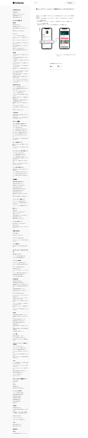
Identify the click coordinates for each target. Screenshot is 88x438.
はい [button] (52, 66)
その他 (14, 360)
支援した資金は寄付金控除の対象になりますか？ (20, 49)
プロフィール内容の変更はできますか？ (19, 86)
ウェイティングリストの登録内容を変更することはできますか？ (20, 203)
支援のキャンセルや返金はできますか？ (19, 48)
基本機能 (14, 52)
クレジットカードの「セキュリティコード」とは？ (20, 136)
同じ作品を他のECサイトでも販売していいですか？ (20, 326)
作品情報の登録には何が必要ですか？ (19, 282)
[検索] (48, 3)
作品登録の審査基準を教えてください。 (19, 288)
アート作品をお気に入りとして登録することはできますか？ (20, 55)
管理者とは (14, 384)
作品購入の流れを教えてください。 (18, 183)
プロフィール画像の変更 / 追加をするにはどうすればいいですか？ (20, 89)
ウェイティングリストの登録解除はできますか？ (20, 205)
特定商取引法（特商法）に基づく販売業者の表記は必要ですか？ (20, 329)
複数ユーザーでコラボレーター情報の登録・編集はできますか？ (20, 357)
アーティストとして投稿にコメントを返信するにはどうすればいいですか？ (20, 304)
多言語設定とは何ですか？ (17, 407)
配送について (15, 208)
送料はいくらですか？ (16, 213)
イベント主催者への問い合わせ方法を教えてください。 (20, 176)
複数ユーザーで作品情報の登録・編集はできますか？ (20, 286)
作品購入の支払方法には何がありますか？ (19, 188)
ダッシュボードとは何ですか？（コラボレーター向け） (20, 352)
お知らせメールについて (16, 375)
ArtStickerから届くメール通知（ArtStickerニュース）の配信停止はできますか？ (20, 100)
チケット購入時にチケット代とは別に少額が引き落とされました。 (20, 139)
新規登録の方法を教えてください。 (18, 26)
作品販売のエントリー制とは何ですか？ (19, 185)
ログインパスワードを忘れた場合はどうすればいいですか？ (20, 95)
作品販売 (14, 312)
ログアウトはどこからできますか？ (18, 105)
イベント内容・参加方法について (18, 167)
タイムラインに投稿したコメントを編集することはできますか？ (20, 63)
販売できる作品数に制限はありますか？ (19, 322)
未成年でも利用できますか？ (17, 17)
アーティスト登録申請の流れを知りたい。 (19, 266)
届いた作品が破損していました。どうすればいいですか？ (20, 227)
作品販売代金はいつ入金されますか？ (19, 320)
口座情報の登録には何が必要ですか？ (19, 274)
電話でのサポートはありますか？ (18, 235)
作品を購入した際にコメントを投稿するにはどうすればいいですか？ (20, 77)
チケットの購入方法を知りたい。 (18, 127)
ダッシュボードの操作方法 (17, 390)
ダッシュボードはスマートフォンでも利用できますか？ (20, 369)
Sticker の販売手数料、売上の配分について (19, 370)
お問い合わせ (16, 231)
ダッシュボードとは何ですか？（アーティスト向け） (20, 271)
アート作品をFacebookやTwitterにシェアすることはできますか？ (20, 58)
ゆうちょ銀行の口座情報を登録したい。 (19, 276)
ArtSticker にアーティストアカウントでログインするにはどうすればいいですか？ (20, 298)
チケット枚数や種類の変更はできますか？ (19, 154)
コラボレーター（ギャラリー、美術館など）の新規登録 (20, 344)
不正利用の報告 (15, 112)
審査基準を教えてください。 (17, 268)
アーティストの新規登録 (17, 260)
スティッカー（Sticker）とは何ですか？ (19, 35)
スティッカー (15, 33)
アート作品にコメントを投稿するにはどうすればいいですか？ (20, 61)
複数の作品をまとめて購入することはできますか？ (20, 194)
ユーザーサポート (16, 233)
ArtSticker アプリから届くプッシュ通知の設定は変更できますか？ (20, 98)
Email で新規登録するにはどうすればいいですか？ (20, 29)
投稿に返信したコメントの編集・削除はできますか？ (20, 69)
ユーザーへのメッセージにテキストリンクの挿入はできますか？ (20, 366)
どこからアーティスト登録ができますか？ (19, 262)
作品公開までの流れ (16, 386)
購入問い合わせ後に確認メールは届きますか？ (20, 196)
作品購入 (15, 179)
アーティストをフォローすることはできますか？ (20, 79)
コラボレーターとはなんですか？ (18, 346)
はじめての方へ (15, 381)
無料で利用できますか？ (16, 24)
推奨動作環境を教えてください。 (18, 15)
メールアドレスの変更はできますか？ (19, 92)
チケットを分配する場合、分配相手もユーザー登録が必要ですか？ (20, 158)
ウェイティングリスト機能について (19, 199)
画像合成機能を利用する (16, 399)
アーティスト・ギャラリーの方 (20, 250)
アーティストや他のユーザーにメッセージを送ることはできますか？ (20, 81)
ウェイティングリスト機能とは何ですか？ (19, 201)
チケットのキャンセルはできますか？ (19, 152)
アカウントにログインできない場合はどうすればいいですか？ (20, 147)
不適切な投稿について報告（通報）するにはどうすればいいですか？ (20, 115)
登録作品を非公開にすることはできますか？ (20, 290)
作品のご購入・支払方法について (18, 181)
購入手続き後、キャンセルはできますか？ (19, 223)
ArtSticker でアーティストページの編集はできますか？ (20, 307)
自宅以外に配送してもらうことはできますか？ (20, 215)
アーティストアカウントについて (18, 293)
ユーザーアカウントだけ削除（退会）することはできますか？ (20, 309)
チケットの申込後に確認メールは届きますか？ (20, 130)
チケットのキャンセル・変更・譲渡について (20, 150)
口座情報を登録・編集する (17, 396)
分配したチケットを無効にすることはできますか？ (20, 161)
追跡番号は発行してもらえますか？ (18, 218)
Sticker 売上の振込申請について (18, 372)
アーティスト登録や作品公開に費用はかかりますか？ (20, 265)
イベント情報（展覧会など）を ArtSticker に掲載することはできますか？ (20, 363)
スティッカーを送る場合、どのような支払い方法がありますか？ (20, 43)
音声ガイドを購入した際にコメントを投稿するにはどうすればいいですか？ (20, 74)
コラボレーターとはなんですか (17, 417)
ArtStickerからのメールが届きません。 (19, 30)
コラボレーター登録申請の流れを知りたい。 (20, 349)
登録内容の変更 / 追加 (16, 84)
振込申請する (15, 402)
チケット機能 (16, 121)
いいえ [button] (60, 66)
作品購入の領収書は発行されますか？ (19, 190)
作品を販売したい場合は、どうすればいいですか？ (20, 317)
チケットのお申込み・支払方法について (19, 123)
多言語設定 (15, 405)
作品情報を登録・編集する (17, 397)
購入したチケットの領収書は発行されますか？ (20, 132)
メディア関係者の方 (16, 243)
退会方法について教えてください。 (18, 109)
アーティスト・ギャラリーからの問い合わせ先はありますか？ (20, 240)
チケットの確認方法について (18, 142)
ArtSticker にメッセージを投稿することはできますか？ (20, 301)
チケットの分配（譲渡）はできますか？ (19, 156)
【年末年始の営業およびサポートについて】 (20, 433)
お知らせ (15, 429)
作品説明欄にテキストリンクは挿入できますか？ (20, 284)
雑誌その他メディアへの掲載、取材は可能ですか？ (20, 246)
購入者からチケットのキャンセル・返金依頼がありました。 (20, 340)
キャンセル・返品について (17, 221)
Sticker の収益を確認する (17, 401)
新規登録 (14, 22)
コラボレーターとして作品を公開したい (19, 419)
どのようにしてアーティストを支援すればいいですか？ (20, 38)
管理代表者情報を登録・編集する (18, 394)
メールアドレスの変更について (17, 374)
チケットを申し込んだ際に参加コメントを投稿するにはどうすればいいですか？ (20, 72)
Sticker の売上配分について (17, 424)
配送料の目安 (15, 210)
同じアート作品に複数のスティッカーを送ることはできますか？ (20, 46)
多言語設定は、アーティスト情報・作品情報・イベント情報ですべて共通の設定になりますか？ (20, 413)
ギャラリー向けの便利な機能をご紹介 (19, 257)
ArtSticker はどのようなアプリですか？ (19, 14)
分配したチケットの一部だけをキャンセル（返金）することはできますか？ (20, 164)
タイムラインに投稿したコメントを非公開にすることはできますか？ (20, 66)
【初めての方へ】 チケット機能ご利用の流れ (20, 125)
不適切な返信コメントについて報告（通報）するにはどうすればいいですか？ (20, 118)
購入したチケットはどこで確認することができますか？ (21, 145)
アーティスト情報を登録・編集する (18, 392)
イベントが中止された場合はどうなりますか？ (20, 173)
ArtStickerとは (16, 9)
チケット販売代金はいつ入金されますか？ (19, 337)
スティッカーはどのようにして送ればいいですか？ (20, 41)
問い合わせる (70, 2)
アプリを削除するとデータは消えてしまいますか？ (20, 108)
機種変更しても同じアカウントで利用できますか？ (20, 103)
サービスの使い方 (17, 20)
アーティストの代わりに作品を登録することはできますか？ (20, 354)
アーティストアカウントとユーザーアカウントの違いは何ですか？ (20, 296)
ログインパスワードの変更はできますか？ (19, 91)
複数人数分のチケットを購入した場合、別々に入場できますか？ (20, 170)
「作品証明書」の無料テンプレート (18, 331)
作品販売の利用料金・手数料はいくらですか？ (20, 314)
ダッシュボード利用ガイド (20, 378)
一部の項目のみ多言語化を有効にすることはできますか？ (20, 410)
